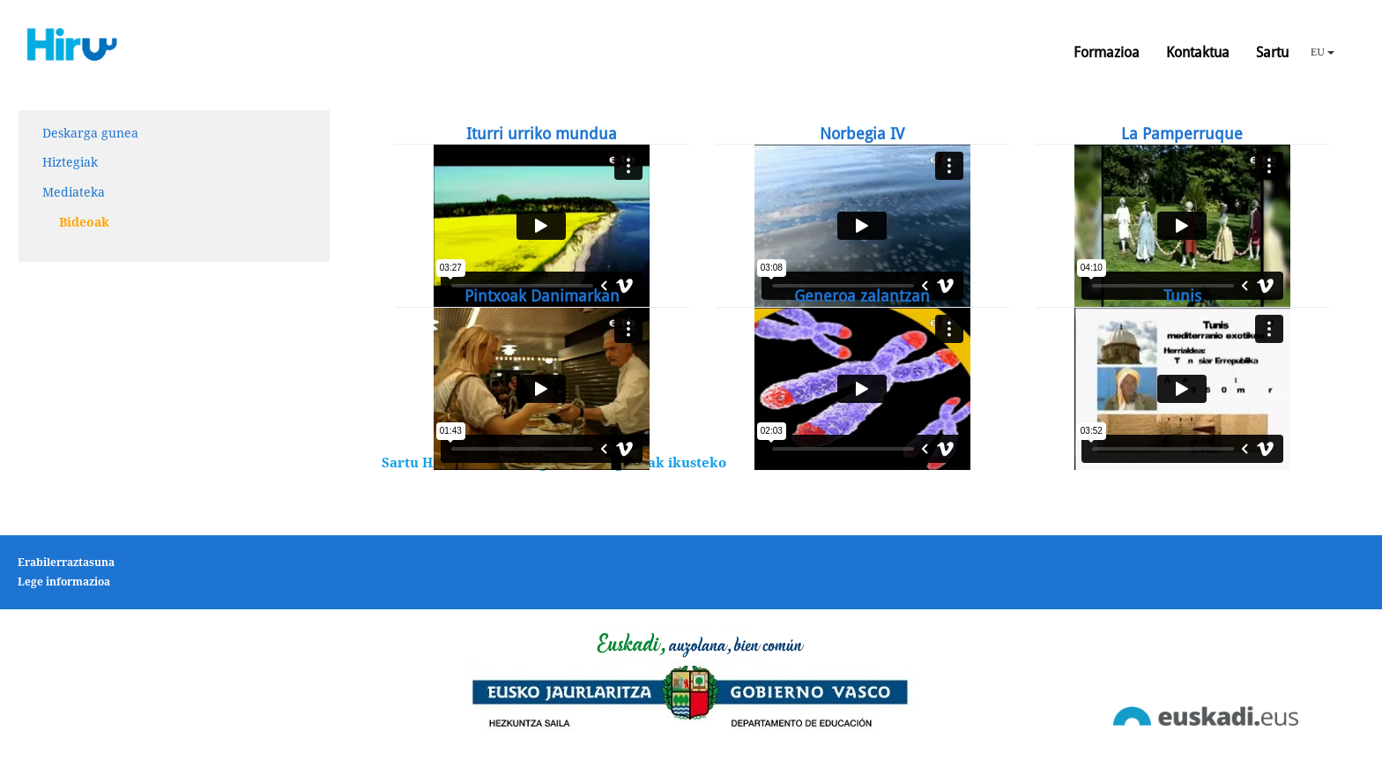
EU (1322, 52)
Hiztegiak (70, 162)
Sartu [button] (1272, 52)
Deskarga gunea (90, 133)
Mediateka (73, 192)
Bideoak (84, 222)
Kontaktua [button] (1198, 52)
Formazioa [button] (1107, 52)
